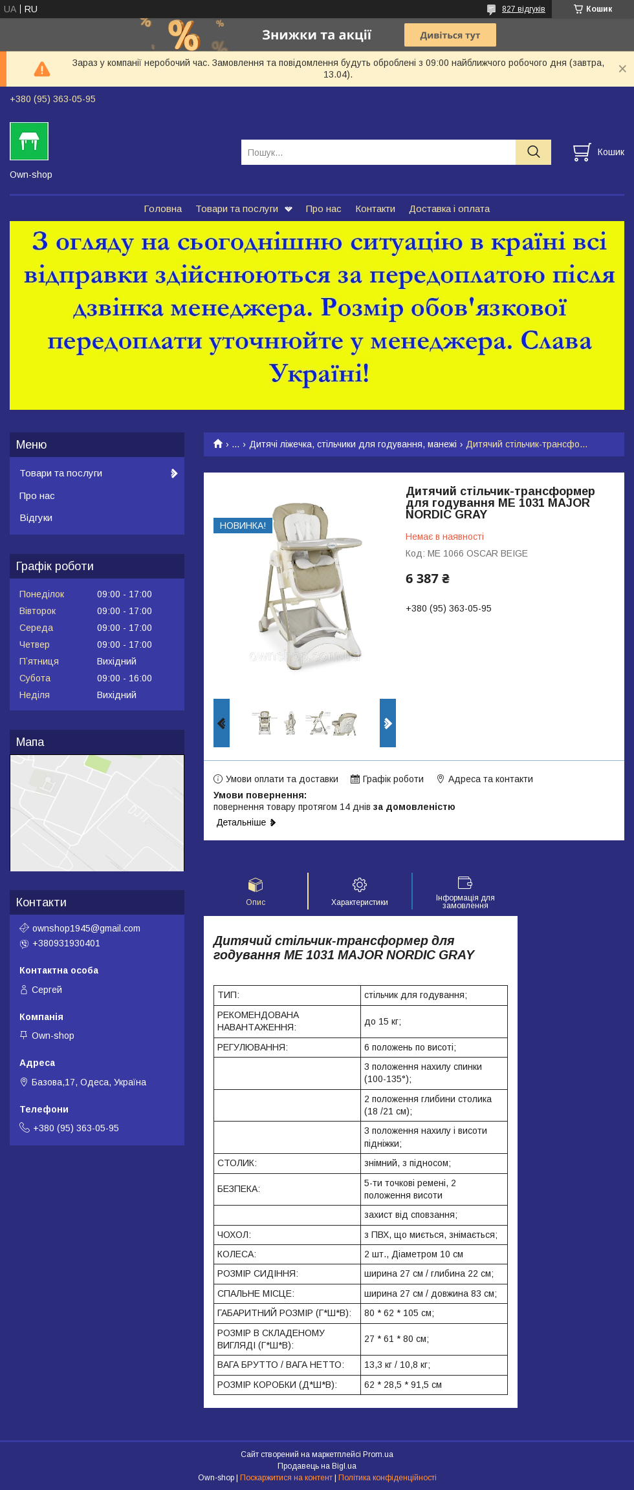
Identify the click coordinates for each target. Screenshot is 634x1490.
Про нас (324, 208)
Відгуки (35, 517)
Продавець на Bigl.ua (317, 1466)
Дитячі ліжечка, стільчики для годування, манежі (353, 444)
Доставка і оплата (449, 208)
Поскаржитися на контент (286, 1477)
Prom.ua (378, 1454)
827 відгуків (523, 9)
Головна (163, 208)
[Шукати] (533, 152)
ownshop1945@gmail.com (86, 928)
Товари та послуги (236, 208)
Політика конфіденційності (387, 1477)
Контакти (375, 208)
